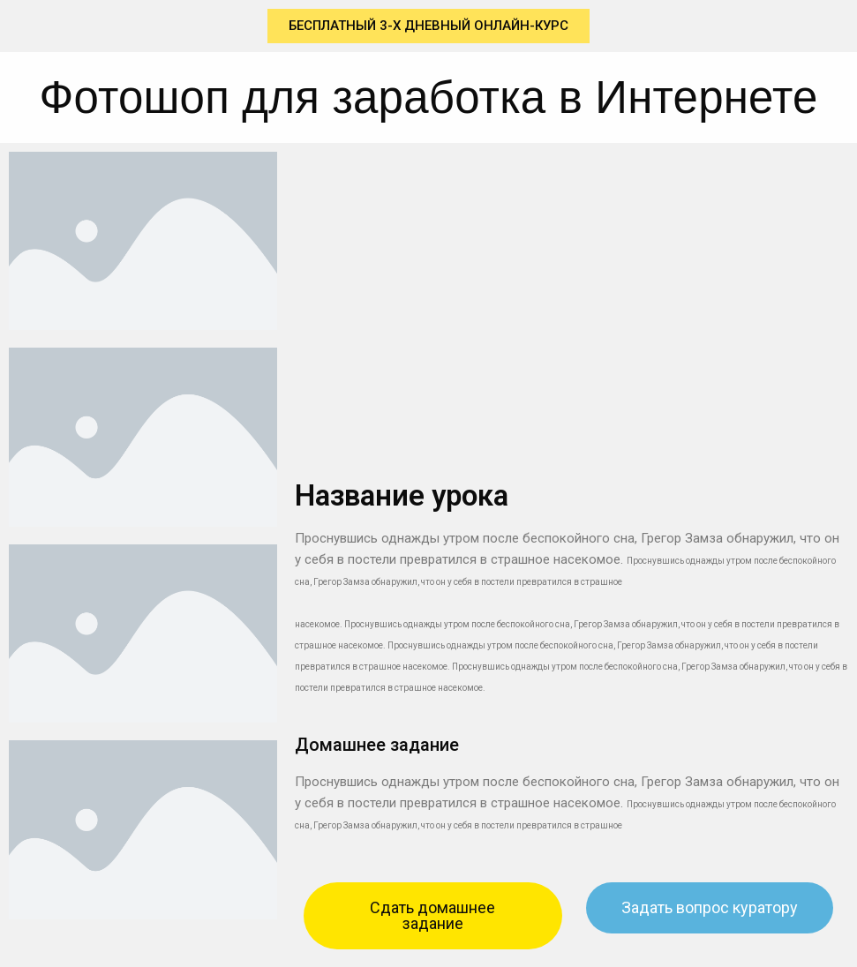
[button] (428, 26)
